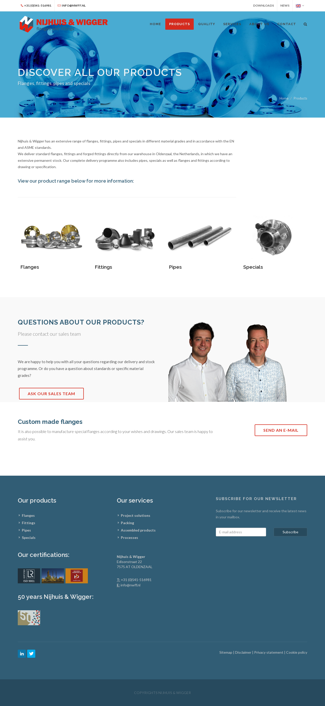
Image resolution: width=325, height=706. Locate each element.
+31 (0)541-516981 (136, 579)
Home (284, 98)
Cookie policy (296, 652)
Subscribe (290, 532)
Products (179, 24)
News (284, 5)
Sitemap (226, 652)
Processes (129, 537)
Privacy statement (269, 652)
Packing (127, 523)
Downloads (263, 5)
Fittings (103, 267)
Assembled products (138, 530)
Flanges (29, 267)
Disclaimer (243, 652)
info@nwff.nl (130, 585)
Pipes (175, 267)
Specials (253, 267)
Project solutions (135, 515)
